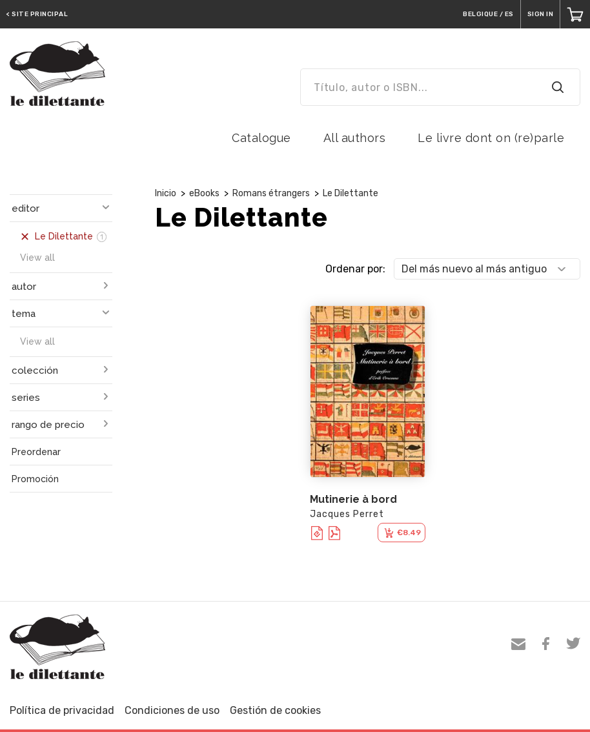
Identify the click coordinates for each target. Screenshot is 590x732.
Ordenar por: (355, 269)
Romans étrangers (271, 193)
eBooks (204, 193)
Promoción (35, 479)
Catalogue (261, 138)
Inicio (165, 193)
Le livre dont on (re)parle (491, 138)
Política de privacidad (62, 710)
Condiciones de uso (172, 710)
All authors (354, 138)
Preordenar (36, 452)
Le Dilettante (350, 193)
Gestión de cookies (275, 710)
